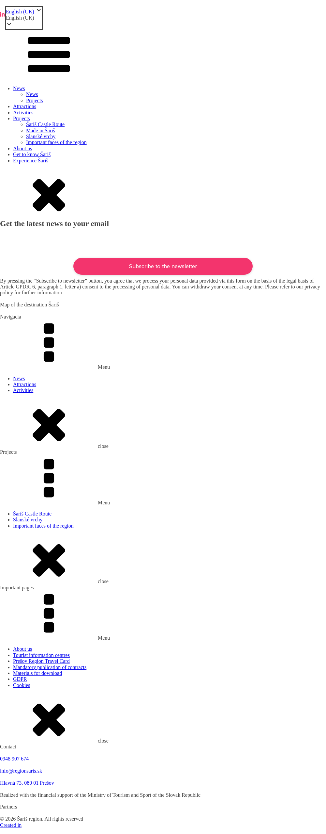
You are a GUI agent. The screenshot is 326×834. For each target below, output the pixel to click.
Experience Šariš (30, 160)
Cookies (21, 685)
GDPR (20, 679)
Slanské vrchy (40, 136)
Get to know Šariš (32, 154)
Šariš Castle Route (45, 124)
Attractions (24, 106)
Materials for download (37, 673)
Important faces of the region (56, 142)
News (19, 88)
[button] (24, 18)
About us (22, 148)
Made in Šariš (40, 130)
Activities (23, 112)
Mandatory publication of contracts (49, 667)
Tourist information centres (41, 655)
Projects (34, 100)
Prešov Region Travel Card (41, 661)
